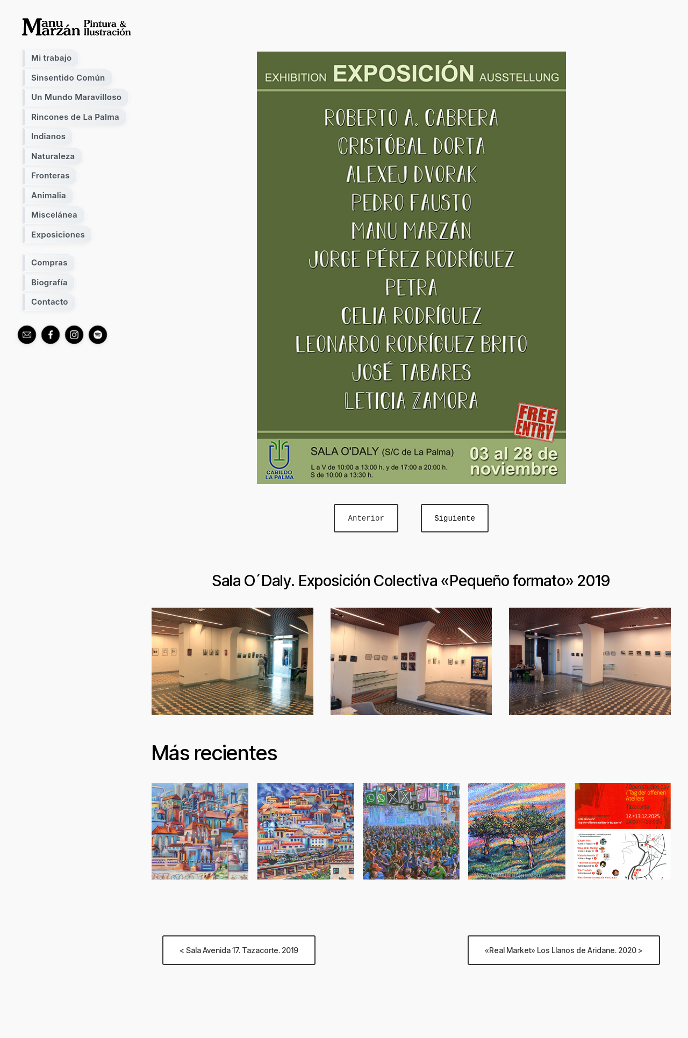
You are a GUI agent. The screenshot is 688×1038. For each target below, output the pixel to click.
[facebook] (50, 334)
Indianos (48, 136)
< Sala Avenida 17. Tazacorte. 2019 (239, 950)
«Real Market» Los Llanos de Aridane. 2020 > (564, 950)
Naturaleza (53, 156)
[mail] (27, 334)
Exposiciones (58, 234)
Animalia (48, 195)
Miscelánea (54, 215)
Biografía (49, 282)
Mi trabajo (51, 58)
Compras (49, 262)
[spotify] (98, 334)
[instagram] (74, 334)
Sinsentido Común (68, 78)
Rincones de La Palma (75, 117)
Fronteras (50, 175)
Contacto (49, 302)
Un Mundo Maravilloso (76, 97)
